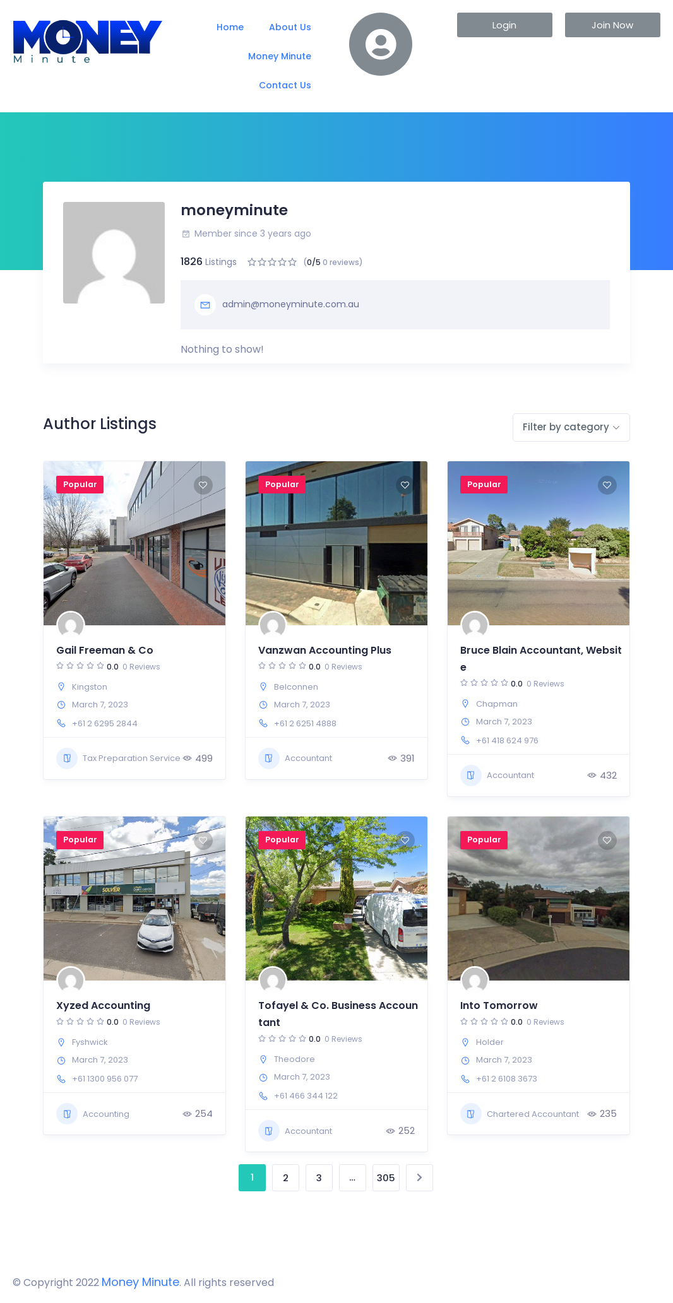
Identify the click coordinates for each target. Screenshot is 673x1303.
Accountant (295, 758)
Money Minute (279, 56)
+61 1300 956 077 (105, 1079)
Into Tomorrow (499, 1005)
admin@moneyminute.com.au (276, 304)
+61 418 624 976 (507, 740)
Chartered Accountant (519, 1113)
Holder (490, 1042)
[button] (504, 25)
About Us (290, 27)
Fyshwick (90, 1042)
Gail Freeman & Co (104, 650)
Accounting (92, 1113)
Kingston (89, 687)
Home (230, 27)
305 (386, 1177)
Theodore (294, 1059)
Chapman (497, 704)
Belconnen (296, 687)
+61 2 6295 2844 (105, 723)
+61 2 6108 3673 (506, 1079)
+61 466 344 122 (306, 1096)
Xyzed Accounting (103, 1005)
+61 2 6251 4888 (305, 723)
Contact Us (285, 85)
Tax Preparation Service (118, 758)
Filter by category (566, 426)
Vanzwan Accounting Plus (324, 650)
